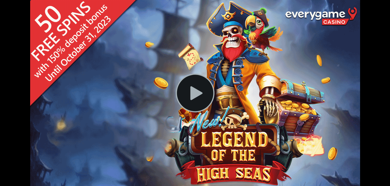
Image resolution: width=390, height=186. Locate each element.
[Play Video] (195, 93)
